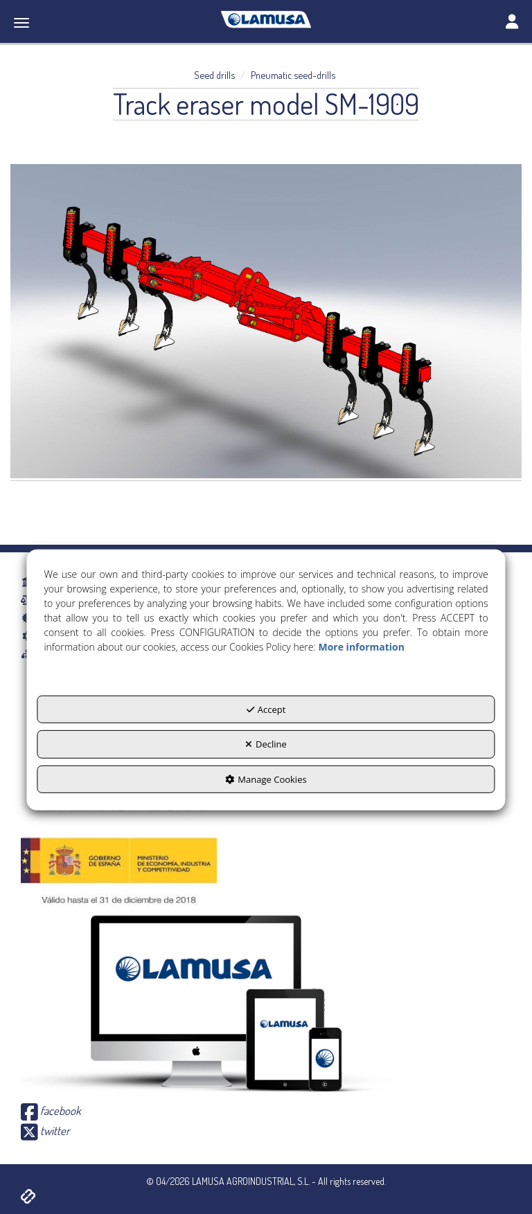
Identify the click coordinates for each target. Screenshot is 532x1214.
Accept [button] (266, 709)
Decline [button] (266, 744)
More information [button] (361, 646)
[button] (266, 19)
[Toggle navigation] (512, 22)
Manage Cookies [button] (265, 779)
